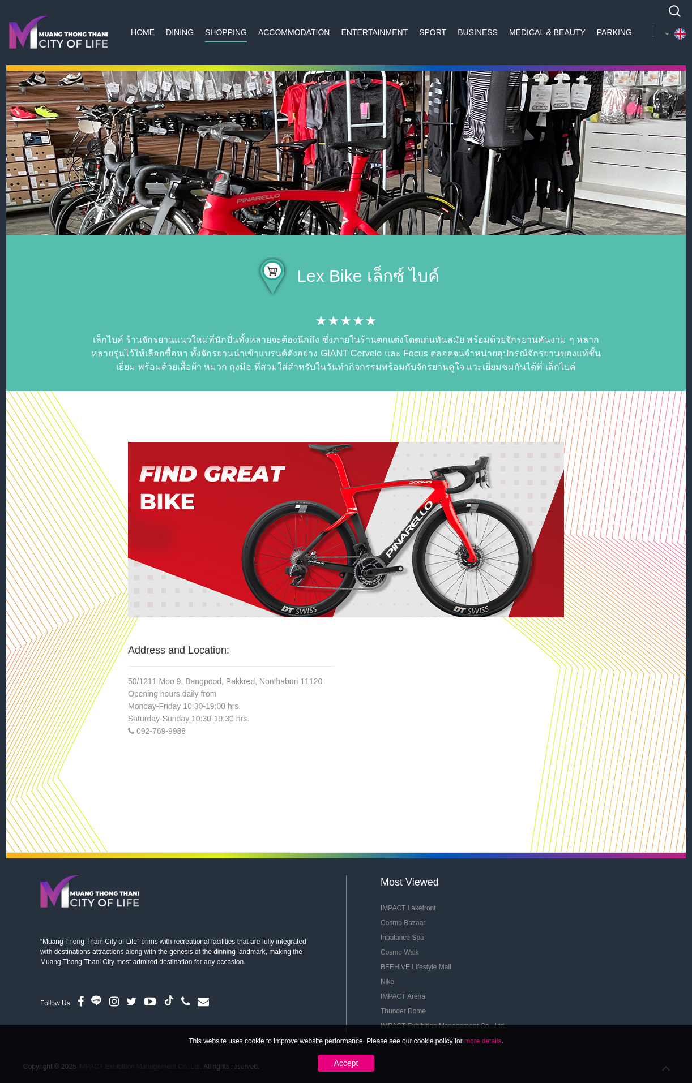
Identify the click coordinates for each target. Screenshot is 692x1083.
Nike (387, 982)
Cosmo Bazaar (403, 923)
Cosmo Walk (400, 952)
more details (482, 1041)
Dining (180, 32)
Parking (614, 32)
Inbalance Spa (402, 938)
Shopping (226, 32)
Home (143, 32)
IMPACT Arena (403, 996)
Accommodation (294, 32)
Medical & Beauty (547, 32)
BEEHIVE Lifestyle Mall (416, 967)
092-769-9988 (161, 731)
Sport (432, 32)
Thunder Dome (403, 1011)
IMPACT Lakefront (408, 908)
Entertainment (374, 32)
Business (478, 32)
